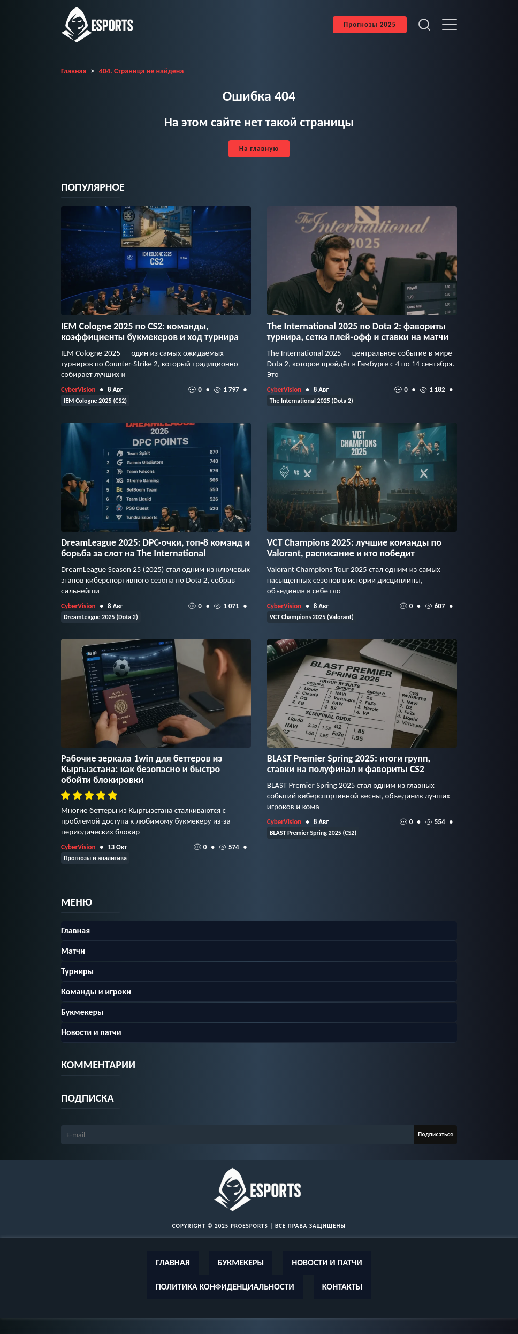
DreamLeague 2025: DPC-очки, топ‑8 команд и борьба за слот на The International (155, 548)
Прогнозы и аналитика (95, 858)
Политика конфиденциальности (225, 1287)
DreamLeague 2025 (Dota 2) (101, 617)
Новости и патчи (91, 1032)
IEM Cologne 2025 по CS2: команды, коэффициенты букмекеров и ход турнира (150, 331)
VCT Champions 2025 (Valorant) (312, 617)
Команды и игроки (96, 991)
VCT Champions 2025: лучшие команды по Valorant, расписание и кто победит (354, 548)
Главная (75, 930)
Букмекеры (82, 1012)
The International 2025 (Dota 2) (311, 400)
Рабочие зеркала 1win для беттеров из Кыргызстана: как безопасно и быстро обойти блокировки (141, 769)
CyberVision (78, 390)
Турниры (77, 971)
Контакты (342, 1287)
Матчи (73, 951)
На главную (259, 149)
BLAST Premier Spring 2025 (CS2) (313, 832)
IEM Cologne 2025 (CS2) (95, 400)
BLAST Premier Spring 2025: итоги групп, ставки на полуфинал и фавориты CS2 (348, 763)
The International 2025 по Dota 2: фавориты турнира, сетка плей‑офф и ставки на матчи (357, 331)
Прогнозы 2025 (370, 24)
